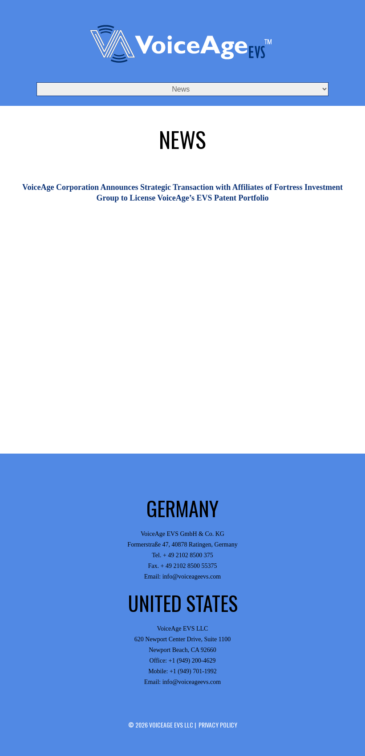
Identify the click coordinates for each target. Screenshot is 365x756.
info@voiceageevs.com (191, 576)
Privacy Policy (218, 724)
